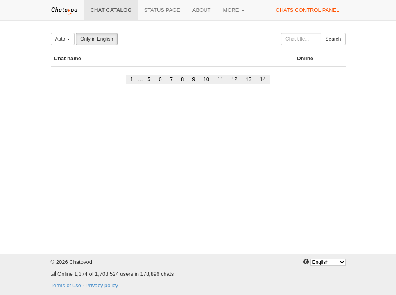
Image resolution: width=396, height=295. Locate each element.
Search (333, 39)
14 (262, 79)
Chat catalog (111, 10)
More (234, 10)
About (201, 10)
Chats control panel (307, 10)
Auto (62, 39)
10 (206, 79)
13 (248, 79)
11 (220, 79)
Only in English (96, 39)
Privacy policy (102, 285)
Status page (162, 10)
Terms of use (66, 285)
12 (234, 79)
